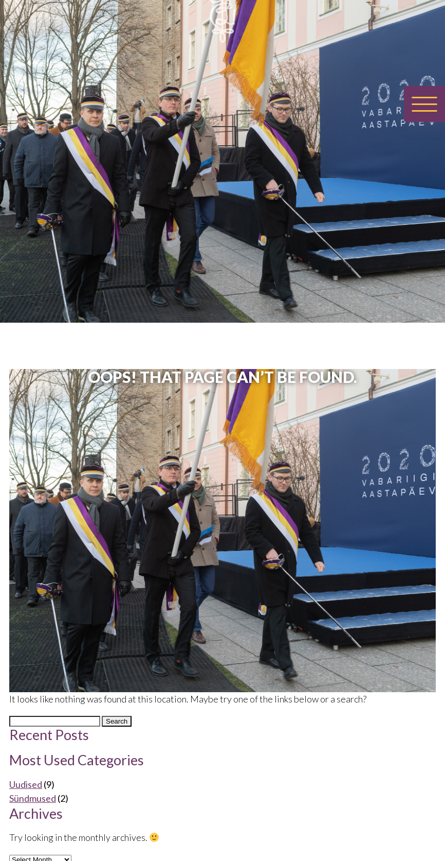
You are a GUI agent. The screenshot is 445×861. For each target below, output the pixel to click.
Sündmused (32, 798)
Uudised (25, 784)
